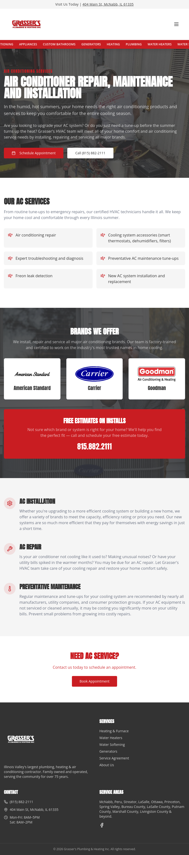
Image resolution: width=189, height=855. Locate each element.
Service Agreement (114, 758)
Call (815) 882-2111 (90, 153)
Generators (97, 44)
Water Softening (112, 744)
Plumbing (140, 44)
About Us (106, 765)
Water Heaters (166, 44)
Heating (119, 44)
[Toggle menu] (176, 24)
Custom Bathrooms (65, 44)
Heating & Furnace (114, 731)
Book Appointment (95, 681)
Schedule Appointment (34, 153)
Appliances (34, 44)
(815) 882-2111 (21, 801)
